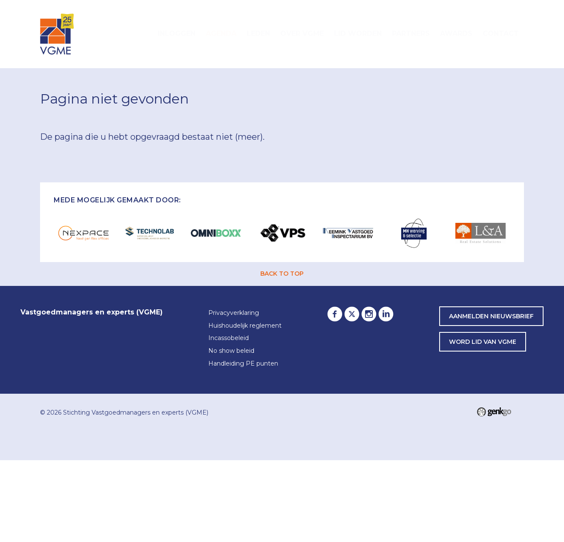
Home (142, 34)
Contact (501, 33)
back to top (282, 273)
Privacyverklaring (233, 313)
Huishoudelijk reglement (245, 326)
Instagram (369, 314)
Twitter (352, 314)
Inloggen (177, 33)
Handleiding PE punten (243, 363)
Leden (258, 33)
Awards (456, 33)
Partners (411, 33)
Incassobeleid (228, 338)
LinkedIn (386, 314)
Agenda (221, 33)
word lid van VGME (482, 342)
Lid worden (358, 33)
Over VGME (302, 33)
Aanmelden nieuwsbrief (491, 316)
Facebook (334, 314)
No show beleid (231, 351)
